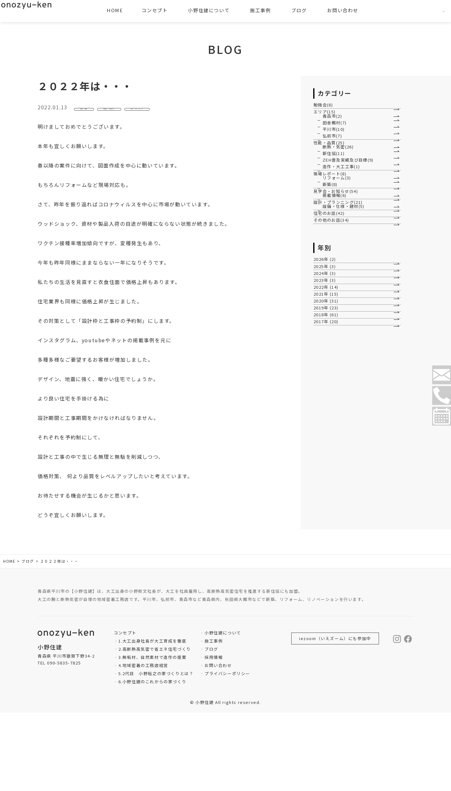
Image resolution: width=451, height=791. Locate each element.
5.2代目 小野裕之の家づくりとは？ (156, 752)
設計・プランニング (209, 110)
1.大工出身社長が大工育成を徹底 (152, 719)
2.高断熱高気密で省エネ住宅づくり (154, 727)
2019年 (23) (329, 555)
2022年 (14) (329, 507)
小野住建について (223, 711)
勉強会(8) (326, 109)
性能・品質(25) (332, 201)
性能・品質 (94, 110)
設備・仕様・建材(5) (344, 363)
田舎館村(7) (335, 154)
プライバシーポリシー (227, 752)
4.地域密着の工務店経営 (143, 744)
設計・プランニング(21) (341, 350)
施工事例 (214, 719)
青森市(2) (333, 138)
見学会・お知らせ (146, 110)
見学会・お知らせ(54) (339, 321)
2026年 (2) (327, 443)
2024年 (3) (327, 475)
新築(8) (330, 305)
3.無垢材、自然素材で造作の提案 (152, 735)
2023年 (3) (327, 491)
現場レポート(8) (333, 277)
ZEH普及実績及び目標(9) (349, 245)
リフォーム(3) (337, 290)
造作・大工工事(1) (342, 261)
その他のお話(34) (334, 395)
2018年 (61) (329, 570)
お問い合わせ (218, 744)
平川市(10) (334, 169)
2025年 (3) (327, 459)
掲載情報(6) (335, 334)
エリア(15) (327, 125)
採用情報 (214, 735)
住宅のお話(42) (332, 379)
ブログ (211, 727)
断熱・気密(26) (338, 214)
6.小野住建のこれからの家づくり (152, 760)
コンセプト (155, 10)
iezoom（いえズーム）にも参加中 (335, 717)
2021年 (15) (329, 523)
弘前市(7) (333, 185)
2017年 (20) (329, 586)
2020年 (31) (329, 539)
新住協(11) (334, 229)
